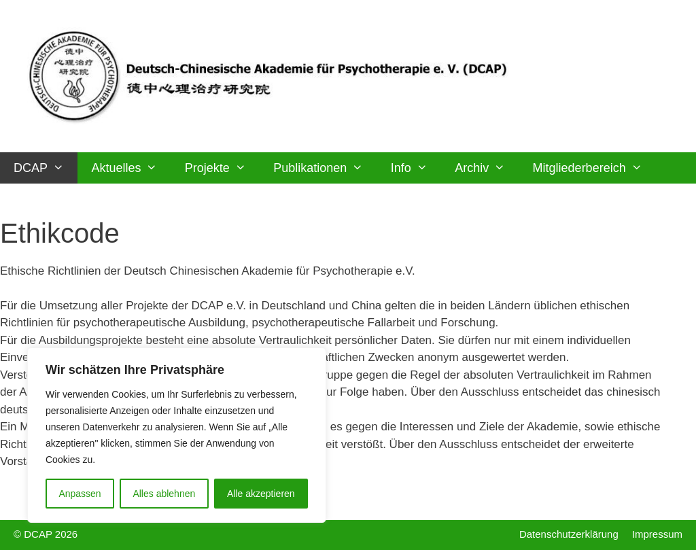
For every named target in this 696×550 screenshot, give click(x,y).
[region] (176, 435)
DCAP (45, 168)
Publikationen (325, 168)
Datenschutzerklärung (569, 534)
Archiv (487, 168)
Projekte (222, 168)
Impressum (657, 534)
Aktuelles (131, 168)
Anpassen (79, 493)
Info (416, 168)
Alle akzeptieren (261, 493)
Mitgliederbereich (594, 168)
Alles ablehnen (164, 493)
